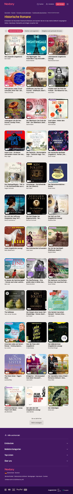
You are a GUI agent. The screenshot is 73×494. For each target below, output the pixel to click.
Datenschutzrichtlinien (20, 476)
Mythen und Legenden (32, 31)
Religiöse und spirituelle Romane (52, 31)
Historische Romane (16, 31)
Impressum (39, 476)
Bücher (13, 13)
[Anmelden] (50, 4)
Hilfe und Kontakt (12, 435)
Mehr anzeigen (36, 423)
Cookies (45, 476)
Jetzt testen (60, 4)
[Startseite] (20, 4)
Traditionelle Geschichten (39, 13)
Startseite (7, 13)
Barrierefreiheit (9, 476)
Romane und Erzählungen (24, 13)
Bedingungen (31, 476)
